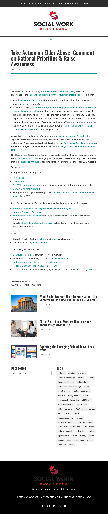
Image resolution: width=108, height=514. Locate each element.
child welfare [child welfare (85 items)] (82, 382)
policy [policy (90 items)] (60, 413)
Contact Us (49, 4)
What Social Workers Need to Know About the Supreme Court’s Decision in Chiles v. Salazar (68, 298)
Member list (18, 181)
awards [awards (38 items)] (81, 377)
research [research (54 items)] (79, 418)
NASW (85, 4)
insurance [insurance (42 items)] (84, 395)
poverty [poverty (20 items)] (68, 413)
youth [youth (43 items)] (71, 445)
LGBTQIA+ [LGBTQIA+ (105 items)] (86, 400)
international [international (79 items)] (63, 400)
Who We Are (35, 4)
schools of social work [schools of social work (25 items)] (84, 422)
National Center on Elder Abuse (28, 212)
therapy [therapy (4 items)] (83, 436)
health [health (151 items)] (75, 391)
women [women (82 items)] (89, 440)
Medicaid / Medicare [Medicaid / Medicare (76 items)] (66, 404)
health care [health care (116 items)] (85, 391)
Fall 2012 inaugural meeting (26, 185)
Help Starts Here (40, 242)
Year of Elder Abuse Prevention (27, 215)
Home (23, 4)
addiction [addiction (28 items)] (61, 373)
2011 (78, 269)
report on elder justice (61, 258)
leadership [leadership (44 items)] (74, 400)
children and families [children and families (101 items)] (66, 382)
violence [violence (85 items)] (61, 440)
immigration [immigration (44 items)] (73, 395)
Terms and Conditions (68, 4)
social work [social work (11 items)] (75, 427)
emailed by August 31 (31, 161)
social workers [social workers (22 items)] (88, 427)
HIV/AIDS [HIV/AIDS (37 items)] (61, 395)
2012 (84, 269)
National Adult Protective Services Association (35, 262)
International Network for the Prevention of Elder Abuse (56, 95)
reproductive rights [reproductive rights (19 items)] (65, 418)
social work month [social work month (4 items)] (65, 431)
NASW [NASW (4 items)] (77, 409)
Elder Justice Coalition (23, 254)
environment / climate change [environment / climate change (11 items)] (69, 386)
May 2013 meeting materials (26, 188)
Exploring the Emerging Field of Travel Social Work (67, 348)
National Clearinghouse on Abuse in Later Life (35, 265)
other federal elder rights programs (38, 223)
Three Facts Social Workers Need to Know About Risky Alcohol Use (66, 323)
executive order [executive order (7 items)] (64, 391)
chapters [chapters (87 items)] (90, 377)
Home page (18, 177)
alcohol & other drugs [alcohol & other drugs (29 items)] (66, 377)
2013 (89, 269)
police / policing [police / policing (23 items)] (88, 409)
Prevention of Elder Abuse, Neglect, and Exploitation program (42, 208)
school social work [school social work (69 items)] (65, 422)
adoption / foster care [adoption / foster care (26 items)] (77, 373)
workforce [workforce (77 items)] (62, 445)
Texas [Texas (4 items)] (74, 436)
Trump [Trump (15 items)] (91, 436)
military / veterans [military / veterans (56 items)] (65, 409)
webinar (43, 239)
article (54, 239)
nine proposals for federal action (74, 136)
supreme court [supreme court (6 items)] (63, 436)
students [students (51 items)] (91, 431)
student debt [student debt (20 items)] (80, 431)
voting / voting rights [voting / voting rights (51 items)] (75, 440)
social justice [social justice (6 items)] (63, 427)
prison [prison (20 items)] (76, 413)
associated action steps (26, 158)
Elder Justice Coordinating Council (80, 143)
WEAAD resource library (32, 100)
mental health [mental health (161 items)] (82, 404)
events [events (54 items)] (86, 386)
